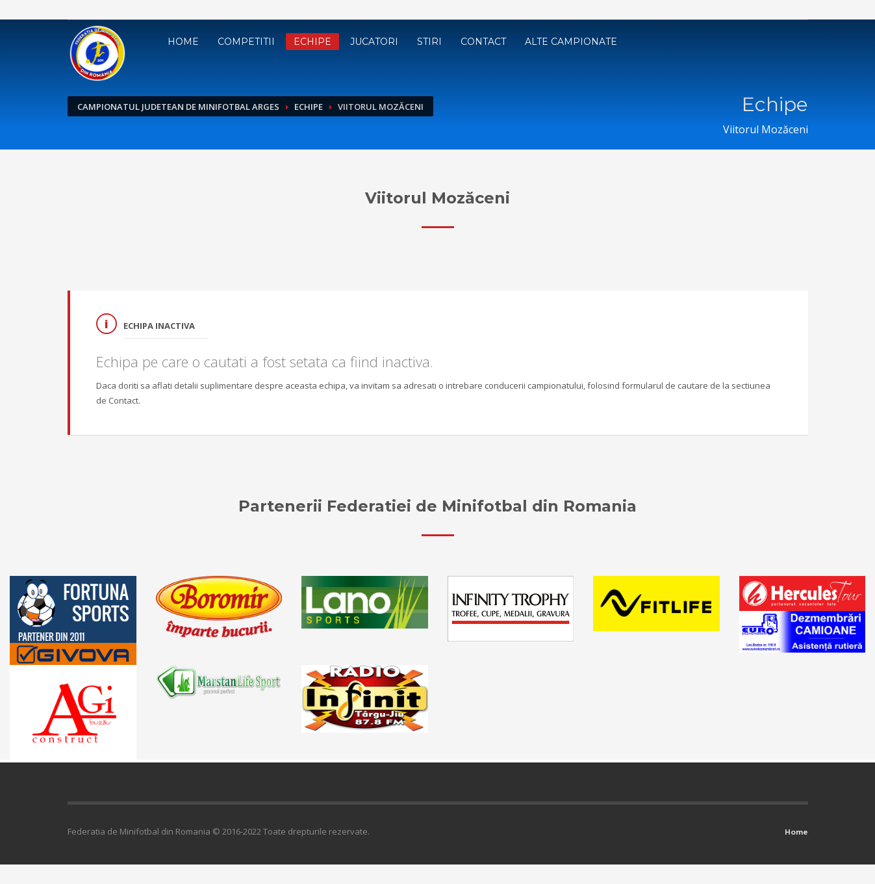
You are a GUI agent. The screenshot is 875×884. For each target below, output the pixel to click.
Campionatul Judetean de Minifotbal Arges (178, 106)
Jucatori (374, 41)
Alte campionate (571, 41)
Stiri (429, 41)
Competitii (246, 41)
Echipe (312, 41)
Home (183, 41)
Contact (483, 41)
